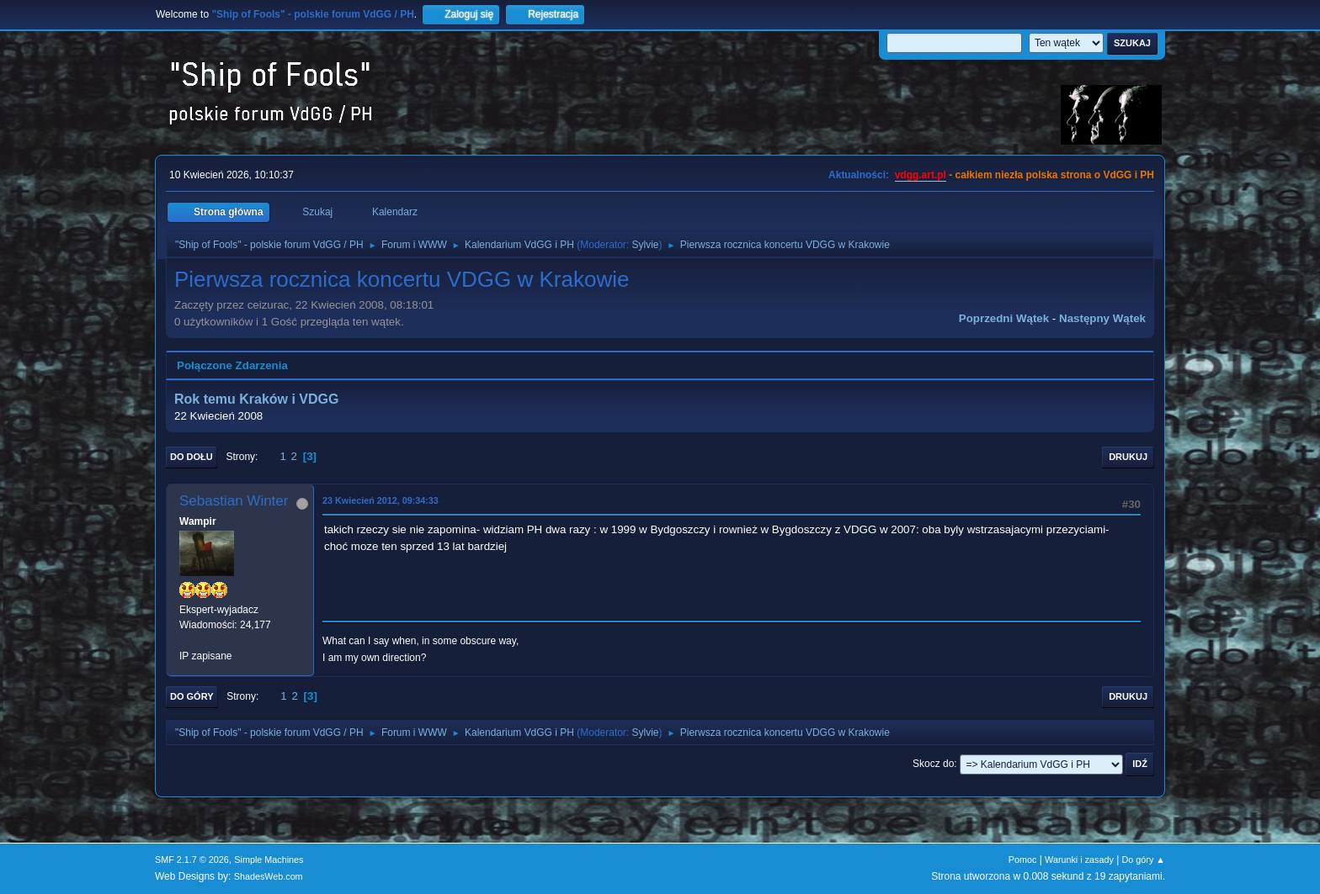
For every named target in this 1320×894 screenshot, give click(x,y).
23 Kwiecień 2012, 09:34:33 (380, 500)
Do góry (192, 696)
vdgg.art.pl (920, 175)
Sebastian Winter (233, 501)
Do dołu (191, 457)
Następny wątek (1102, 318)
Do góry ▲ (1143, 859)
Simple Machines (268, 859)
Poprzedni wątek (1004, 318)
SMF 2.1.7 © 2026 (192, 859)
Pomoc (1023, 859)
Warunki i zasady (1079, 859)
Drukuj (1128, 457)
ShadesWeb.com (268, 876)
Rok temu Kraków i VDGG (256, 399)
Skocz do (933, 764)
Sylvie (645, 245)
